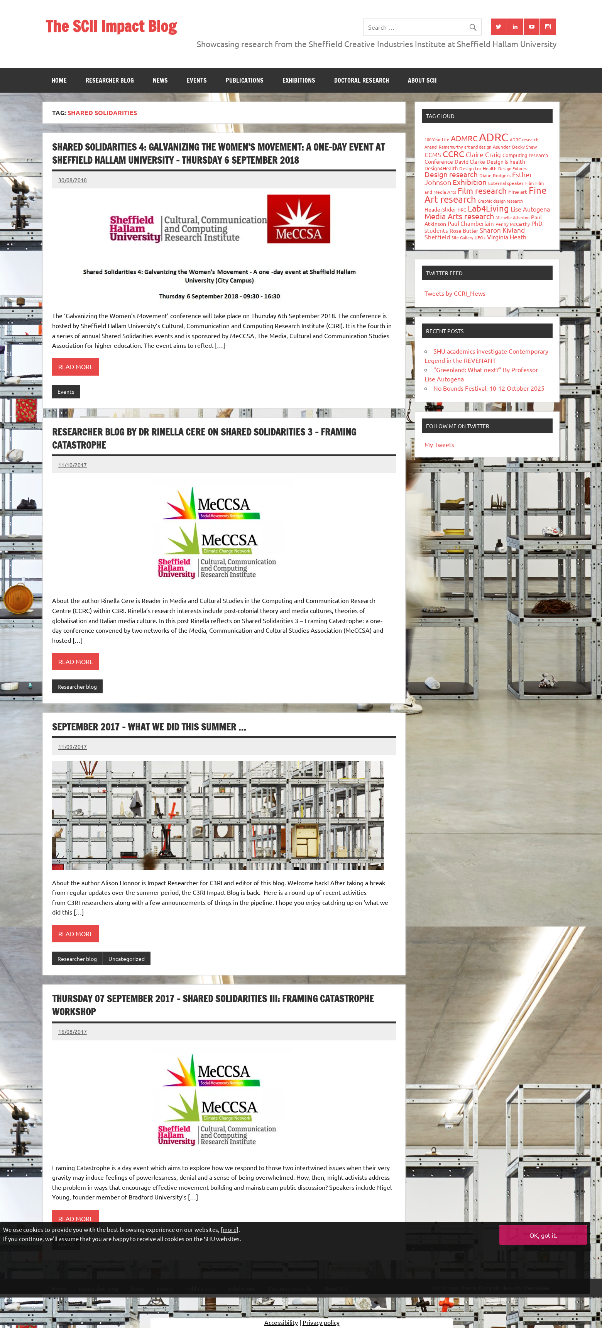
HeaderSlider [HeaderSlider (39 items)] (440, 209)
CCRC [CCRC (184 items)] (453, 154)
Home (59, 80)
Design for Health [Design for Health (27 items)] (478, 168)
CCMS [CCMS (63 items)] (432, 154)
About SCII (422, 80)
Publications (245, 80)
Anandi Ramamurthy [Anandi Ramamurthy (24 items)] (443, 147)
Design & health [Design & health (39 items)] (506, 161)
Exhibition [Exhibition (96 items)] (470, 181)
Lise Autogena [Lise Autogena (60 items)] (530, 209)
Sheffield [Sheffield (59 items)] (437, 237)
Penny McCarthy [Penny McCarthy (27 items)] (512, 224)
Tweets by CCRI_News (454, 293)
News (160, 80)
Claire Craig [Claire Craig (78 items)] (483, 154)
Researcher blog (110, 80)
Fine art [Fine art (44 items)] (517, 191)
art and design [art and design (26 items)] (477, 147)
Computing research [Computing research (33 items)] (525, 155)
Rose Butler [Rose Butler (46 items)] (464, 230)
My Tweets (439, 444)
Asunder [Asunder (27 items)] (502, 147)
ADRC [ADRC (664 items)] (493, 137)
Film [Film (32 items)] (529, 183)
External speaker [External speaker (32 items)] (506, 183)
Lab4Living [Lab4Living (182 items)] (488, 208)
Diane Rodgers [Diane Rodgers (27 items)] (495, 175)
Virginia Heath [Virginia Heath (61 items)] (506, 237)
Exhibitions (298, 80)
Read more (75, 366)
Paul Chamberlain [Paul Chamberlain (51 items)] (471, 223)
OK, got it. (543, 1235)
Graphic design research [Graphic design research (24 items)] (500, 201)
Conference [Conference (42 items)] (438, 161)
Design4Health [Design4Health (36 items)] (441, 168)
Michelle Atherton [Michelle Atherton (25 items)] (512, 217)
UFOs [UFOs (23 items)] (480, 237)
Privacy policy (321, 1322)
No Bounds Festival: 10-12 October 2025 (489, 388)
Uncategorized (126, 958)
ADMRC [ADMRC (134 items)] (464, 138)
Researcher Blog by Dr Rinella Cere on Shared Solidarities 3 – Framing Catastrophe (204, 438)
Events (197, 80)
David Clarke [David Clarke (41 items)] (470, 161)
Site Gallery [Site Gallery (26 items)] (462, 237)
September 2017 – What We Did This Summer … (149, 726)
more (230, 1229)
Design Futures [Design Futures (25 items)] (512, 168)
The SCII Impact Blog (111, 26)
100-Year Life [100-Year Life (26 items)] (436, 139)
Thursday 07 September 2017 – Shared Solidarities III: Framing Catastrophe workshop (213, 1005)
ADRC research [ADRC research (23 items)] (524, 139)
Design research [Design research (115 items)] (451, 174)
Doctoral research (361, 80)
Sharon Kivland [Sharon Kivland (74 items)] (502, 230)
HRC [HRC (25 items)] (462, 210)
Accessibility (281, 1322)
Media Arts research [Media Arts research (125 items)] (459, 216)
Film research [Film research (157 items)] (482, 190)
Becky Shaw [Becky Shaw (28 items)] (524, 147)
